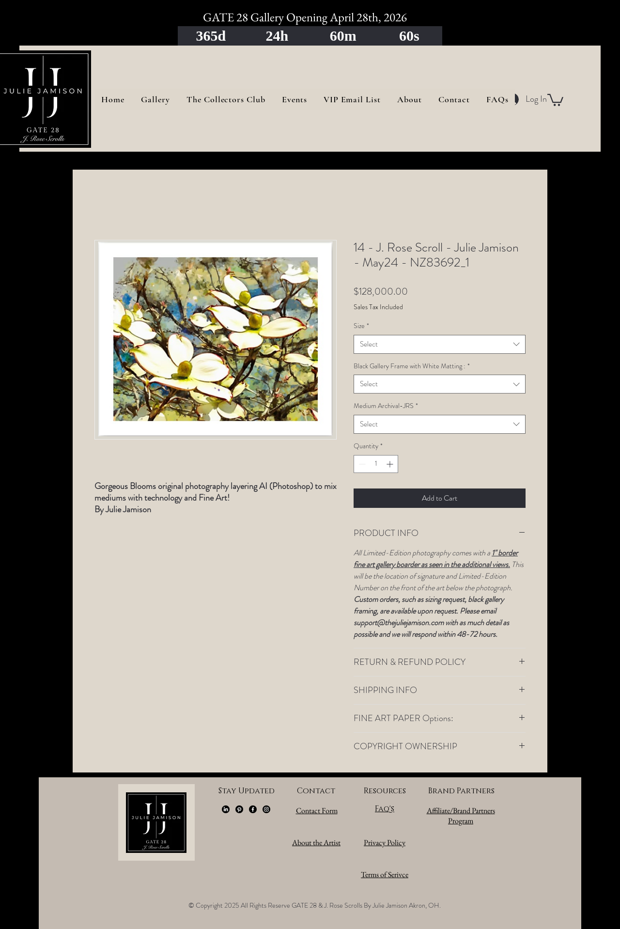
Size (361, 326)
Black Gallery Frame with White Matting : (412, 366)
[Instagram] (266, 809)
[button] (555, 99)
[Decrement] (361, 464)
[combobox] (440, 344)
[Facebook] (253, 809)
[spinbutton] (376, 464)
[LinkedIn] (226, 809)
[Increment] (391, 464)
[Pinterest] (239, 809)
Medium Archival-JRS (386, 405)
